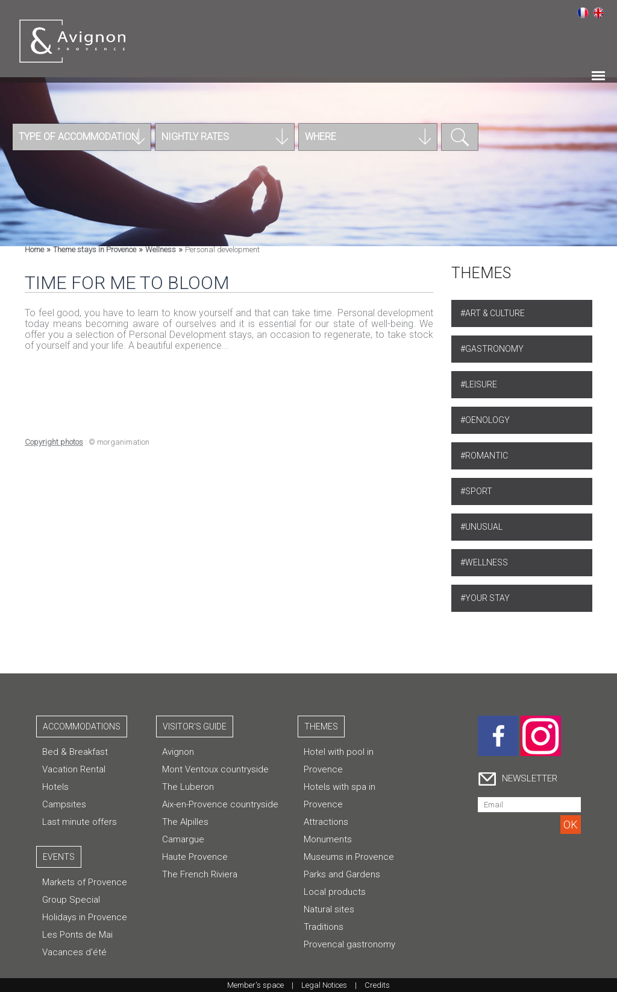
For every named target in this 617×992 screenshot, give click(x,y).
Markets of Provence (84, 882)
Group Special (71, 899)
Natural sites (329, 909)
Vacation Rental (73, 769)
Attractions (326, 821)
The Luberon (188, 786)
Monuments (328, 839)
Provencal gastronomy (349, 944)
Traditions (323, 926)
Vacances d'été (74, 952)
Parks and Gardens (342, 874)
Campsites (64, 804)
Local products (335, 891)
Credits (377, 985)
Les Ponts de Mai (77, 934)
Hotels (55, 786)
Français (583, 13)
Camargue (183, 839)
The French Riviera (199, 874)
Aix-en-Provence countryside (220, 804)
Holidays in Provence (84, 917)
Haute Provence (195, 856)
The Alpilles (185, 821)
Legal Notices (324, 985)
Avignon (178, 751)
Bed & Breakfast (75, 751)
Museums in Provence (349, 856)
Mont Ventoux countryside (215, 769)
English (598, 13)
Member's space (255, 985)
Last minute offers (79, 821)
